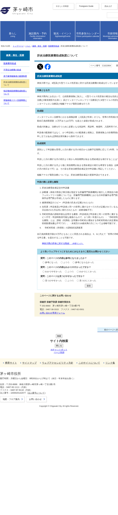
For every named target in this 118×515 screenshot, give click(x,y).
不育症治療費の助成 (18, 419)
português (18, 53)
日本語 (16, 55)
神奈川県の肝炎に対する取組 (32, 323)
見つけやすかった (16, 364)
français (17, 42)
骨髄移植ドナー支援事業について (25, 432)
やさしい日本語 (15, 24)
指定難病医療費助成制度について (25, 428)
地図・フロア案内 (16, 500)
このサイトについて (18, 462)
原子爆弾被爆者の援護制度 (21, 422)
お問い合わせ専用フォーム (15, 396)
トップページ (24, 122)
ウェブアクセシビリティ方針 (22, 459)
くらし (36, 122)
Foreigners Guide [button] (15, 27)
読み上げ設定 (108, 67)
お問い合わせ (14, 503)
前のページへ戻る (16, 440)
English (17, 29)
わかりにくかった (50, 355)
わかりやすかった (16, 355)
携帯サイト (13, 453)
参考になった (14, 346)
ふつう (28, 346)
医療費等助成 (71, 122)
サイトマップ (14, 456)
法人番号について (41, 494)
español (17, 50)
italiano (16, 47)
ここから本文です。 (12, 130)
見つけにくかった (50, 364)
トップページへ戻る (18, 443)
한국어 (16, 39)
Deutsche (17, 44)
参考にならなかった (47, 346)
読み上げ (12, 59)
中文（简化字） (21, 32)
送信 (4, 372)
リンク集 (12, 465)
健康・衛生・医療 (52, 122)
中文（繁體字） (21, 35)
